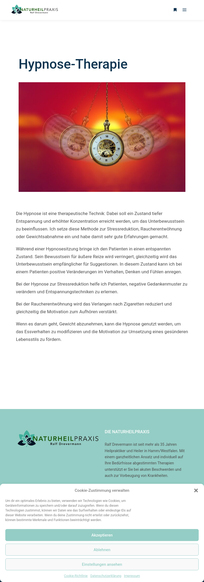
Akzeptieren (102, 535)
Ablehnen (102, 549)
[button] (196, 490)
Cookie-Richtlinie (76, 576)
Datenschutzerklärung (105, 576)
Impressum (132, 576)
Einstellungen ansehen (102, 564)
